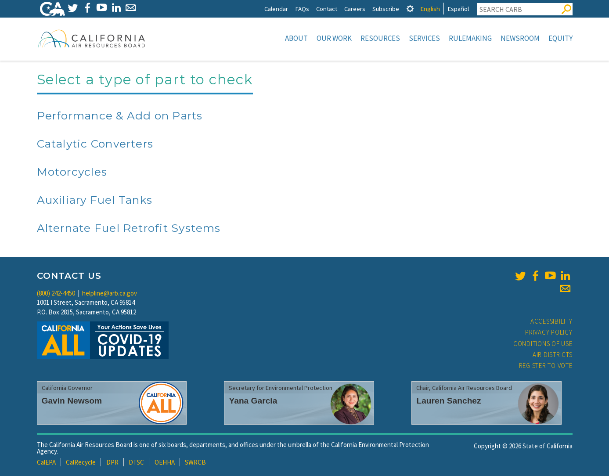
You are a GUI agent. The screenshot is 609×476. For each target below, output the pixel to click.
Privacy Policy (549, 332)
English (430, 8)
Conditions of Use (543, 343)
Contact (326, 8)
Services (424, 38)
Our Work (334, 38)
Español (458, 8)
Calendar (276, 8)
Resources (380, 38)
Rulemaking (470, 38)
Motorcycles (72, 171)
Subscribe (385, 8)
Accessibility (551, 321)
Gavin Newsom (72, 400)
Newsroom (520, 38)
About (296, 38)
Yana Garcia (253, 400)
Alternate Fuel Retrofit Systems (129, 227)
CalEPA (46, 462)
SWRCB (195, 462)
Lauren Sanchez (448, 400)
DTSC (136, 462)
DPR (112, 462)
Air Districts (553, 354)
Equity (560, 38)
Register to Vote (546, 365)
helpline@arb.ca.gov (109, 293)
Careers (354, 8)
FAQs (302, 8)
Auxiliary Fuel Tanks (95, 199)
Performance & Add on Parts (120, 115)
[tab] (410, 8)
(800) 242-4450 (56, 293)
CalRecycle (81, 462)
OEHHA (165, 462)
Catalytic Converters (95, 143)
